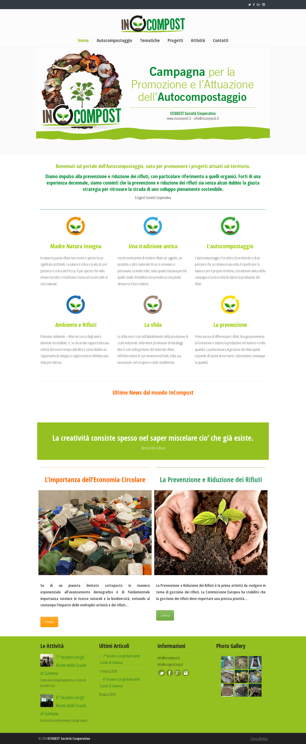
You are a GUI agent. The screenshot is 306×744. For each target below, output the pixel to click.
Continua (49, 622)
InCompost (153, 24)
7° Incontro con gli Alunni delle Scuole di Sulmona (63, 665)
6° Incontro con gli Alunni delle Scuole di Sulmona (63, 705)
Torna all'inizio (259, 738)
